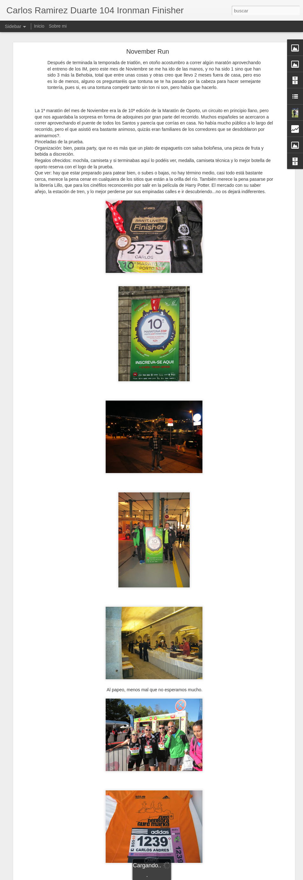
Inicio (39, 26)
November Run (147, 51)
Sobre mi (58, 26)
